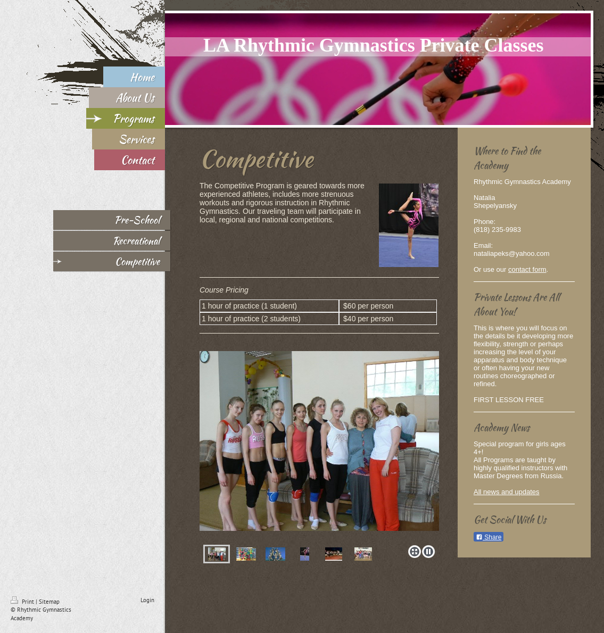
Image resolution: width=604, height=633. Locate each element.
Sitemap (49, 601)
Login (147, 600)
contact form (527, 269)
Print (23, 601)
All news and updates (507, 492)
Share (488, 537)
